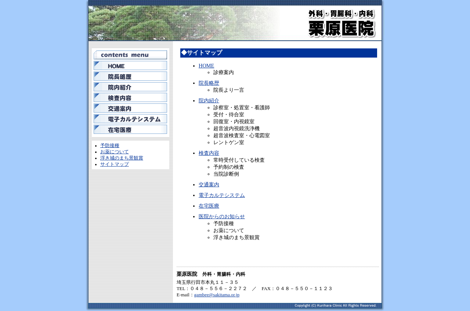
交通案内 (209, 184)
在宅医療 (209, 206)
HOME (206, 66)
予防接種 (109, 145)
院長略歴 (209, 83)
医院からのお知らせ (222, 216)
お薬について (114, 151)
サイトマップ (114, 164)
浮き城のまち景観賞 (121, 158)
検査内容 (209, 153)
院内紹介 (209, 100)
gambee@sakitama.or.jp (216, 294)
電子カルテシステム (222, 195)
